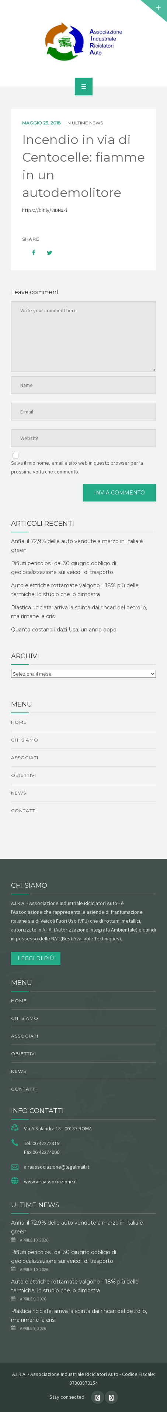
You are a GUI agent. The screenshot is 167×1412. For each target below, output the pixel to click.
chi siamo (24, 740)
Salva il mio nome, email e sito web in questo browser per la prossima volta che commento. (77, 467)
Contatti (24, 810)
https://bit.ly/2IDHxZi (44, 210)
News (18, 793)
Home (19, 722)
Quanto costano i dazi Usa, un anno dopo (63, 629)
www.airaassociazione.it (50, 1181)
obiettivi (23, 775)
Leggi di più (36, 958)
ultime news (87, 123)
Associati (24, 757)
